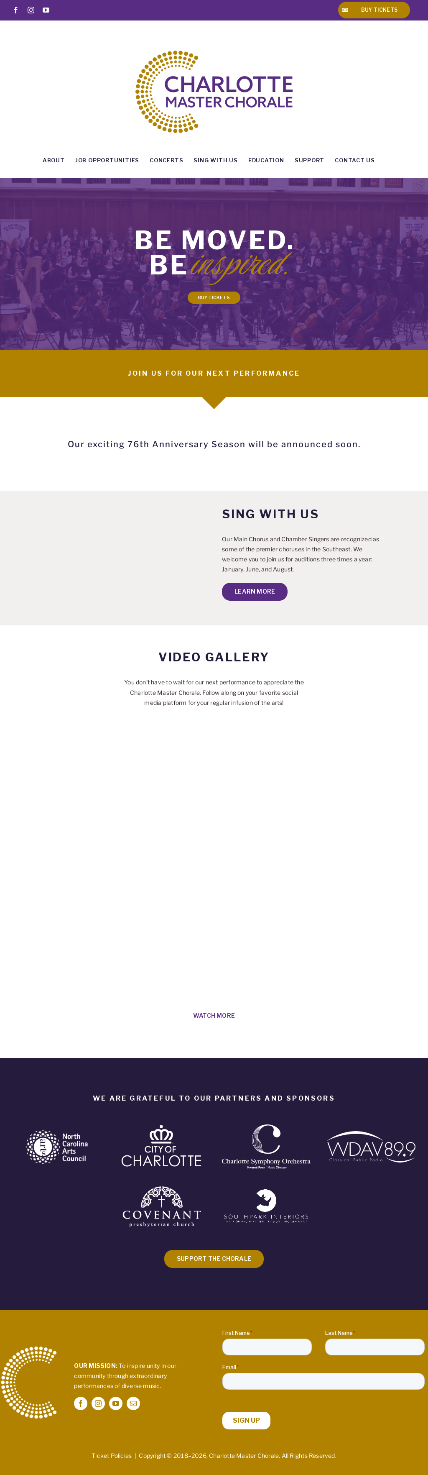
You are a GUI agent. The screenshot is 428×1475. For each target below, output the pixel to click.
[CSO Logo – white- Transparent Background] (266, 1127)
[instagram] (98, 1403)
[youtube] (115, 1403)
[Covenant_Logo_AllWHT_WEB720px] (161, 1182)
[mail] (133, 1403)
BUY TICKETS (214, 297)
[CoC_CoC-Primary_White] (161, 1124)
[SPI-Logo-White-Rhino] (266, 1191)
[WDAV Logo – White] (371, 1133)
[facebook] (80, 1403)
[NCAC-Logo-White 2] (56, 1132)
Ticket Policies (112, 1455)
